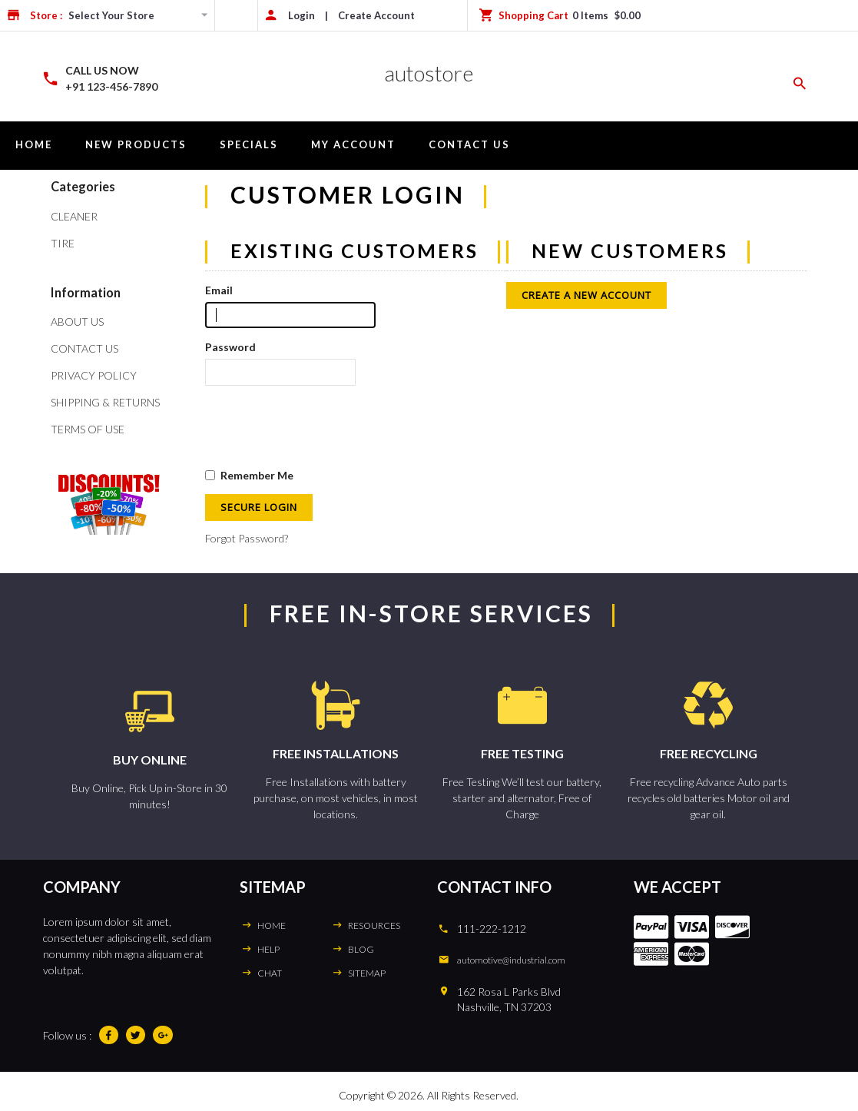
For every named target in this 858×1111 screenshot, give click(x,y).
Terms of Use (87, 429)
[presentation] (322, 426)
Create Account (376, 15)
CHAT (269, 973)
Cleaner (74, 216)
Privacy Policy (94, 375)
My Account (353, 144)
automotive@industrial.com (511, 960)
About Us (77, 321)
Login (301, 15)
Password (230, 346)
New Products (136, 144)
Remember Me (249, 475)
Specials (249, 144)
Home (33, 144)
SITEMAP (367, 973)
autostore (428, 73)
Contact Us (469, 144)
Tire (63, 243)
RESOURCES (374, 925)
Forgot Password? (246, 538)
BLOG (361, 949)
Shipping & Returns (105, 402)
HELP (268, 949)
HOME (271, 925)
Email (219, 290)
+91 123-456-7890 (111, 86)
